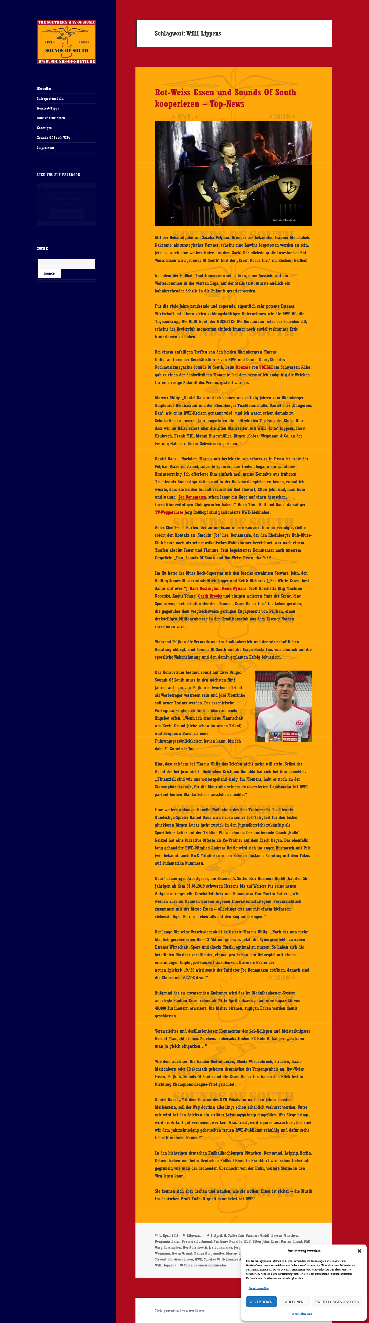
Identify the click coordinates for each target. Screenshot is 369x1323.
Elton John (261, 1241)
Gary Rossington (204, 588)
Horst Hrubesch (195, 1247)
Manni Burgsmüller (209, 1253)
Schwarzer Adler (235, 1259)
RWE (198, 1259)
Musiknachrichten (51, 118)
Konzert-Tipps (48, 108)
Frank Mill (301, 1241)
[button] (359, 1251)
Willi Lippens (165, 1265)
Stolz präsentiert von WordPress (179, 1310)
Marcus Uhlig (236, 1253)
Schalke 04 (212, 1259)
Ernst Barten (281, 1241)
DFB (247, 1241)
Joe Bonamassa (192, 497)
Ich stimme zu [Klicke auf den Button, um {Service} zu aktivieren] (66, 214)
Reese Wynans (234, 588)
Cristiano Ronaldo (228, 1241)
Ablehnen (294, 1301)
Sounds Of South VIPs (53, 137)
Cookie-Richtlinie (302, 1313)
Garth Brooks (210, 596)
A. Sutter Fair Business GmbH (246, 1235)
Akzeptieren (261, 1301)
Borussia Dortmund (197, 1241)
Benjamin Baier (167, 1241)
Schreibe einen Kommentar (205, 1265)
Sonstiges (44, 127)
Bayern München (284, 1235)
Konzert (243, 367)
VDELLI (266, 367)
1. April (216, 1235)
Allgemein (195, 1235)
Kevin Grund (182, 1253)
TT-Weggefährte (169, 512)
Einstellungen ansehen (337, 1301)
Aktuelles (44, 88)
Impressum (45, 147)
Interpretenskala (50, 98)
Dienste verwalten (259, 1288)
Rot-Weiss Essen (180, 1259)
